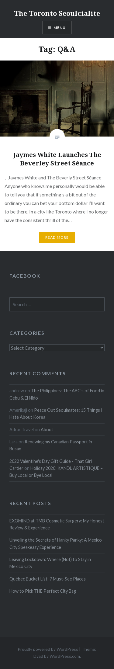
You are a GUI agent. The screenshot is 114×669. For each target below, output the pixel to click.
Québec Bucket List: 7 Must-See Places (47, 578)
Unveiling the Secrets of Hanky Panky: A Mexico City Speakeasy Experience (55, 543)
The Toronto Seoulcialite (57, 13)
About (47, 429)
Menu (60, 27)
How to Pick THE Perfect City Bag (42, 591)
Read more (57, 237)
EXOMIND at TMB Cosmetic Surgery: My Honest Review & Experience (56, 524)
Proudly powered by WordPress (48, 649)
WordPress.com (65, 656)
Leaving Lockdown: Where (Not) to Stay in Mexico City (50, 563)
